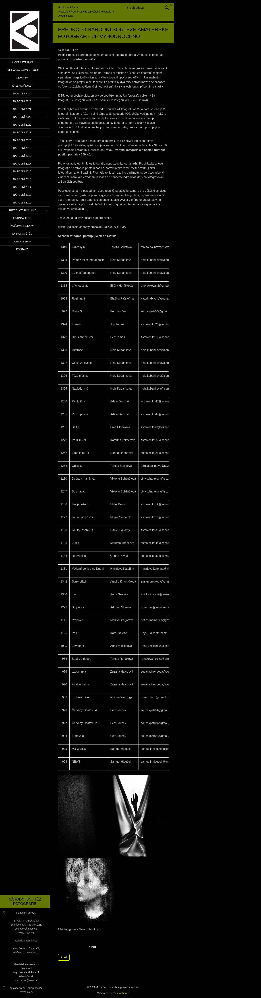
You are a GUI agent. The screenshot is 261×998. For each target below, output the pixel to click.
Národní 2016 (22, 171)
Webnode (124, 993)
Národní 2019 (22, 148)
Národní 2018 (22, 155)
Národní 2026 (22, 93)
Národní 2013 (22, 194)
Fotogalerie (22, 218)
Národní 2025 (22, 101)
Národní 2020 (22, 140)
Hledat (167, 7)
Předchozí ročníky (22, 210)
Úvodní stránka (22, 62)
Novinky (22, 77)
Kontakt (22, 249)
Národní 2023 (22, 116)
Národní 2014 (22, 187)
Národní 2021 (22, 132)
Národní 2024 (22, 109)
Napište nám (22, 241)
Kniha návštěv (22, 233)
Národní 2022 (22, 124)
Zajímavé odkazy (22, 225)
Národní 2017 (22, 163)
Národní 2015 (22, 179)
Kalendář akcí (22, 85)
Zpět (64, 957)
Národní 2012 (22, 202)
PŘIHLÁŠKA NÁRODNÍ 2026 (22, 70)
